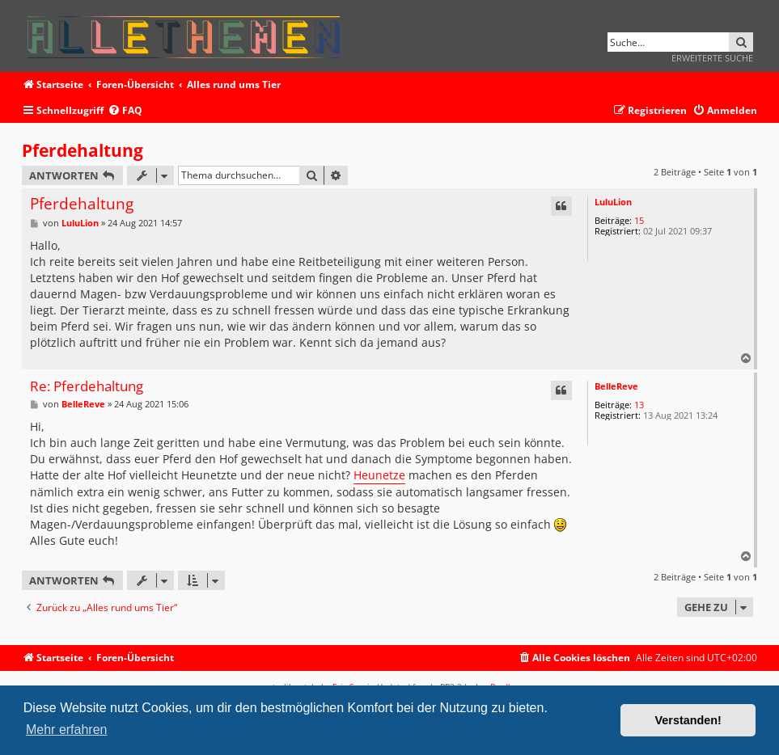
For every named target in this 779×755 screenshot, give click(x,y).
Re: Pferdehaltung (86, 386)
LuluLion (613, 201)
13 (639, 404)
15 (639, 220)
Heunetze (379, 475)
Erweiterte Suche (712, 58)
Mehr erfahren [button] (67, 729)
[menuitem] (125, 111)
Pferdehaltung (82, 150)
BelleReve (616, 386)
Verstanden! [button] (688, 720)
